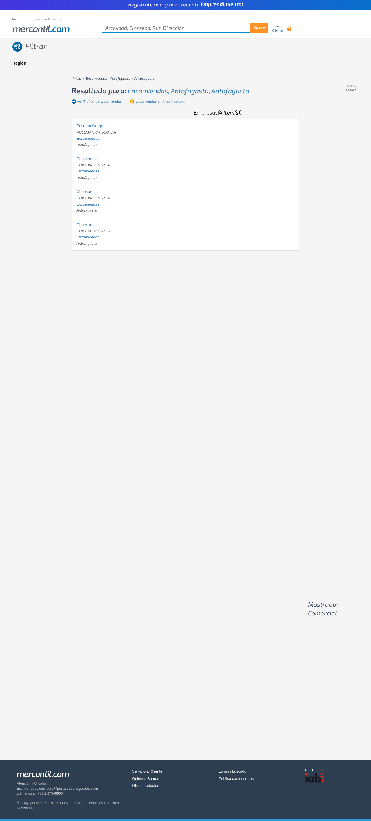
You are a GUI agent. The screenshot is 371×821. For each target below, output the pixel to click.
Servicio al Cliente (147, 771)
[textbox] (185, 28)
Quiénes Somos (145, 778)
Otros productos (145, 785)
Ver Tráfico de (99, 101)
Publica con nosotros (236, 778)
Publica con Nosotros (46, 19)
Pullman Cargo (90, 125)
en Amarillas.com (160, 101)
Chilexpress (87, 159)
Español (351, 90)
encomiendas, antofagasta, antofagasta (188, 91)
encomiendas (88, 138)
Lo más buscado (232, 771)
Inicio (16, 19)
